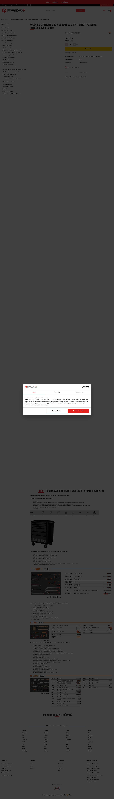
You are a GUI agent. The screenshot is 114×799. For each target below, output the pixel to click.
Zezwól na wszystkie (78, 410)
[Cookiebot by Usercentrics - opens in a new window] (82, 387)
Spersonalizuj (56, 410)
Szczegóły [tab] (57, 392)
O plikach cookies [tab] (80, 392)
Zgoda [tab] (34, 392)
